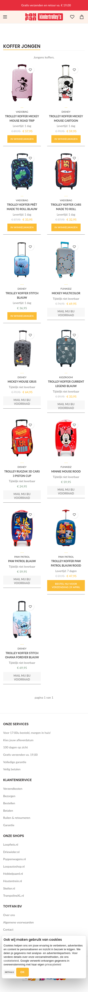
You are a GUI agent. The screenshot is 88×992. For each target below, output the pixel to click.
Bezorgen (9, 796)
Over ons (9, 915)
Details (9, 972)
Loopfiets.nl (10, 844)
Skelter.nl (9, 888)
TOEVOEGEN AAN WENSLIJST (30, 69)
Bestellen (9, 803)
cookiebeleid (11, 960)
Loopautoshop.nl (14, 866)
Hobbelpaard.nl (13, 873)
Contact (8, 929)
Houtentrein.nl (12, 881)
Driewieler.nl (11, 852)
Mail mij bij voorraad (66, 313)
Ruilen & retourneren (16, 817)
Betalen (8, 810)
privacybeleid (53, 964)
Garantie (8, 825)
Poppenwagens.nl (14, 859)
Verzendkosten (12, 788)
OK (22, 972)
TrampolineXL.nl (13, 895)
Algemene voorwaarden (18, 922)
